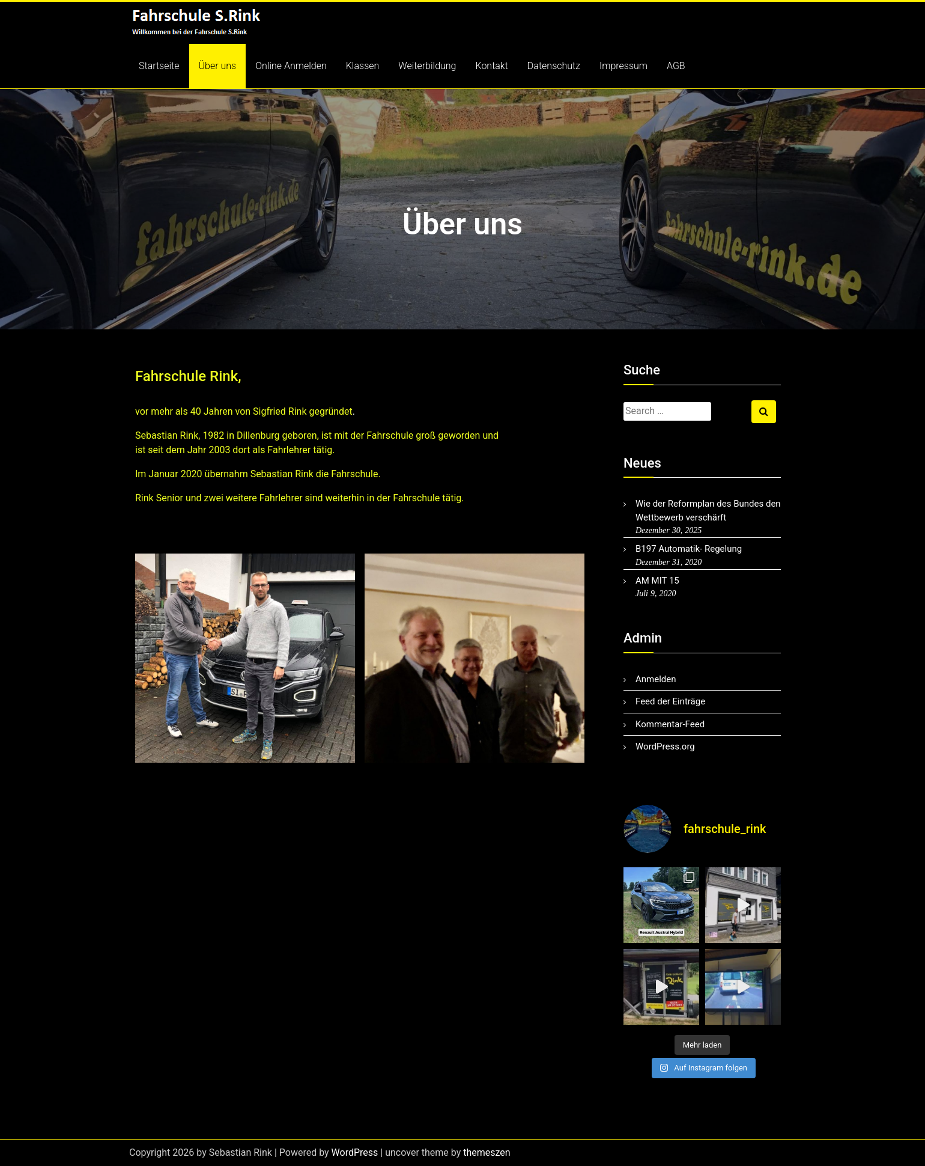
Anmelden (655, 679)
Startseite (159, 66)
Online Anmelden (291, 66)
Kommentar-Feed (670, 724)
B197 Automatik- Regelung (688, 548)
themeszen (486, 1152)
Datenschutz (553, 66)
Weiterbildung (427, 66)
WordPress (355, 1152)
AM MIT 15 (657, 580)
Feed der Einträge (670, 701)
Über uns (218, 66)
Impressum (623, 66)
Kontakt (492, 66)
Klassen (363, 66)
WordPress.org (665, 746)
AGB (676, 66)
